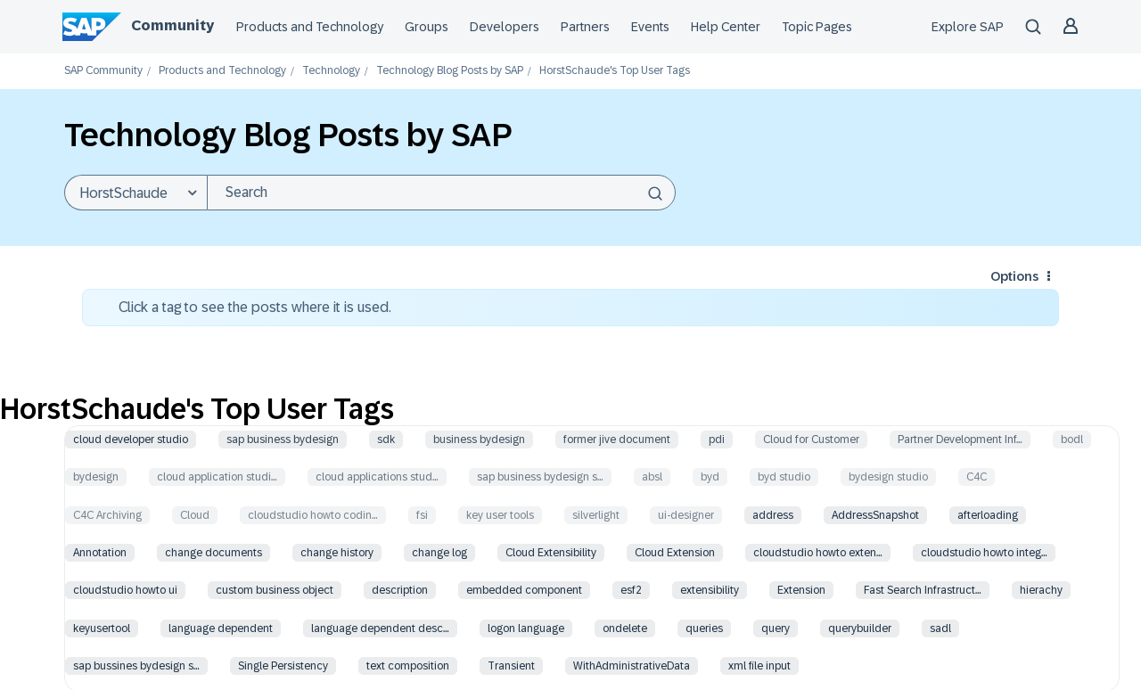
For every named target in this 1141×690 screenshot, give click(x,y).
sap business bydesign (282, 439)
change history (336, 552)
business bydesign (479, 439)
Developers (504, 27)
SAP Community (103, 71)
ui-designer (686, 515)
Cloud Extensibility (550, 552)
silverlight (596, 515)
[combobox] (441, 192)
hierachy (1041, 590)
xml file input (759, 666)
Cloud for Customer (811, 439)
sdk (386, 439)
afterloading (987, 515)
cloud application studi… (217, 477)
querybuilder (859, 628)
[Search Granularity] (135, 192)
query (775, 628)
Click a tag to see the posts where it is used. (255, 307)
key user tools (500, 515)
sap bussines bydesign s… (136, 666)
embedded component (524, 590)
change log (439, 552)
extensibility (709, 590)
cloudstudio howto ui (125, 590)
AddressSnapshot (875, 515)
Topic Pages (817, 27)
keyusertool (101, 628)
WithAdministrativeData (631, 666)
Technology (331, 71)
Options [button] (1014, 276)
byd (710, 477)
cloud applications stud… (377, 477)
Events (650, 27)
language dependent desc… (380, 628)
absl (652, 477)
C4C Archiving (107, 515)
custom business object (274, 590)
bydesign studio (888, 477)
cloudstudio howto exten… (817, 552)
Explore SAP (968, 27)
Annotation (100, 552)
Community (172, 25)
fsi (422, 515)
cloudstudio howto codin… (313, 515)
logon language (526, 628)
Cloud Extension (675, 552)
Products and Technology (309, 27)
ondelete (625, 628)
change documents (213, 552)
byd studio (784, 477)
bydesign (96, 477)
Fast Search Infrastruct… (922, 590)
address (772, 515)
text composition (407, 666)
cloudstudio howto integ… (984, 552)
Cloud (194, 515)
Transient (511, 666)
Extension (801, 590)
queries (704, 628)
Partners (585, 27)
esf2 (631, 590)
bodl (1072, 439)
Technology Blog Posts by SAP (449, 71)
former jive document (616, 439)
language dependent (220, 628)
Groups (426, 27)
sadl (940, 628)
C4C (976, 477)
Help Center (725, 27)
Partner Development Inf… (960, 439)
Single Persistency (283, 666)
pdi (717, 439)
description (400, 590)
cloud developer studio (130, 439)
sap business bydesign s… (540, 477)
